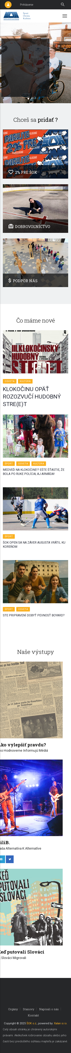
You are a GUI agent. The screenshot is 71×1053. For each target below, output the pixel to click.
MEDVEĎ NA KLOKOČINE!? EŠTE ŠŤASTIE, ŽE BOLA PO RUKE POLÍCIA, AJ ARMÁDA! (33, 472)
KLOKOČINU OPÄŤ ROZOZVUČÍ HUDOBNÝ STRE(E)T (32, 396)
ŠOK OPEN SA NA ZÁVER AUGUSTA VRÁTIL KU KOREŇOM (34, 544)
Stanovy (28, 1009)
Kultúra (25, 381)
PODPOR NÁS (23, 280)
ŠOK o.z (31, 1023)
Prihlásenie (26, 4)
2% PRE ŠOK (23, 172)
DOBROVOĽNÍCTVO (29, 226)
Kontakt (33, 1015)
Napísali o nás (49, 1009)
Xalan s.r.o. (60, 1023)
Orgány (13, 1009)
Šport (9, 463)
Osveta (10, 381)
